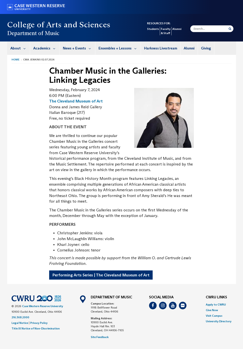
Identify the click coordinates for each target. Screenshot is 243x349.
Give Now (212, 310)
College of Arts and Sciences (58, 25)
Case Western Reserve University (42, 306)
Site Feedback (100, 337)
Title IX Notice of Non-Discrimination (36, 328)
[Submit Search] (230, 28)
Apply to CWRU (216, 304)
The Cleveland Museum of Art (76, 101)
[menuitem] (18, 48)
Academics (46, 48)
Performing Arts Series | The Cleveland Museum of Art (100, 275)
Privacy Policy (39, 323)
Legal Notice (20, 323)
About (20, 48)
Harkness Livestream (160, 48)
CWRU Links (216, 297)
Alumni (176, 29)
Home (16, 59)
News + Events (79, 48)
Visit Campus (214, 315)
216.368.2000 (20, 317)
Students (153, 29)
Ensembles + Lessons (120, 48)
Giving (206, 48)
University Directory (218, 321)
